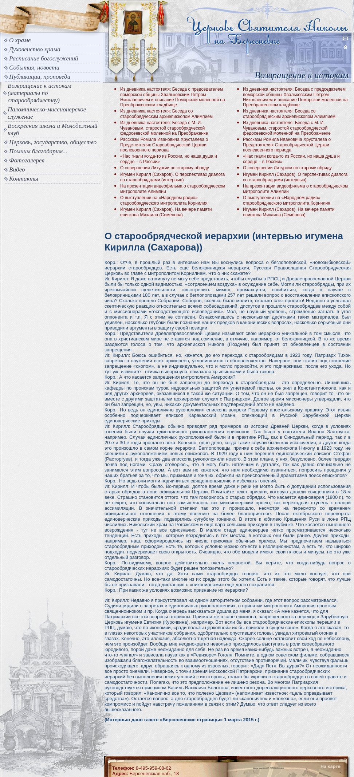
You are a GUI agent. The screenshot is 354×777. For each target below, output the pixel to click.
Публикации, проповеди (39, 76)
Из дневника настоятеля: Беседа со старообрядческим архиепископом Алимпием (166, 114)
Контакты (23, 178)
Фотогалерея (26, 160)
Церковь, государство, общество (53, 142)
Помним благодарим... (38, 151)
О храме (20, 40)
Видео (17, 169)
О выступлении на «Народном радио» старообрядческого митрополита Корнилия (164, 200)
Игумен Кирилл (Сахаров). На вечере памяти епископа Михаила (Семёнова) (166, 212)
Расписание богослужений (43, 58)
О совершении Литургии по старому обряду (164, 167)
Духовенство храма (34, 49)
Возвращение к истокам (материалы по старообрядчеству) (39, 93)
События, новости (34, 67)
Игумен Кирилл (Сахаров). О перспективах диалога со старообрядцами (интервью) (172, 177)
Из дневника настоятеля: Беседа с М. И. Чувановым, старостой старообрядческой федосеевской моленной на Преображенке (164, 128)
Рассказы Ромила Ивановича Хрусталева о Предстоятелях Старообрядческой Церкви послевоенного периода (164, 145)
